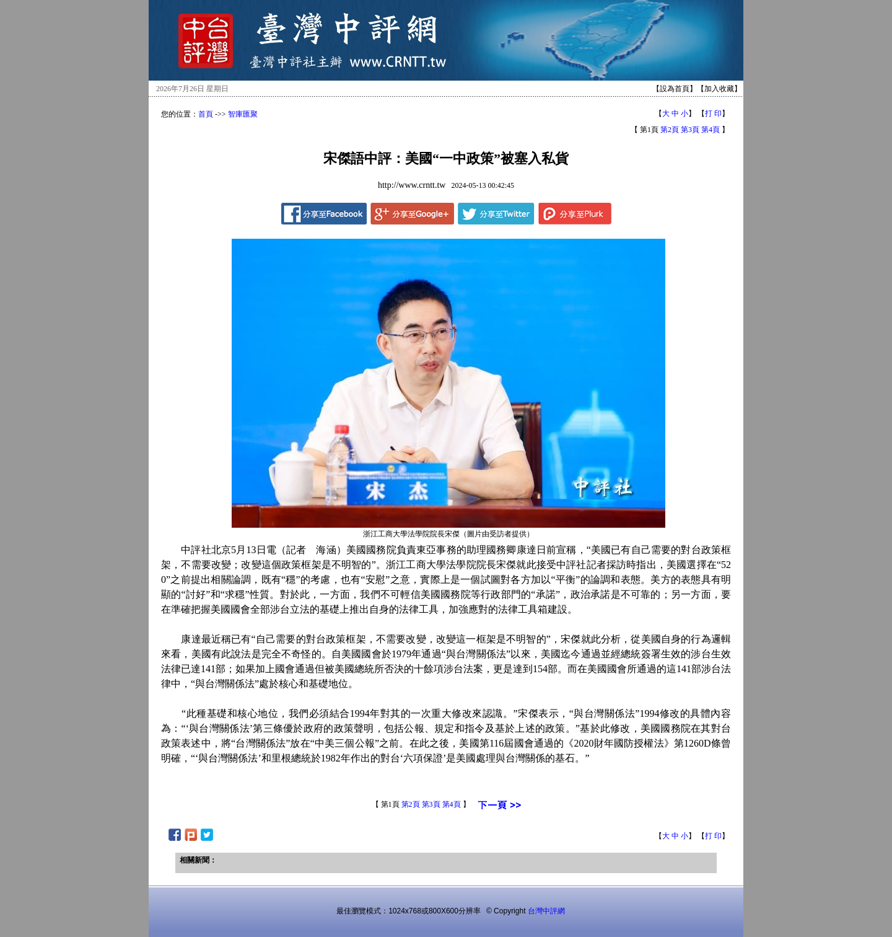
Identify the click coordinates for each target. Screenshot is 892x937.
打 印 (713, 113)
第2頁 (669, 129)
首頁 (205, 114)
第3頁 (690, 129)
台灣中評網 (546, 911)
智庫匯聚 (243, 114)
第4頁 (710, 129)
